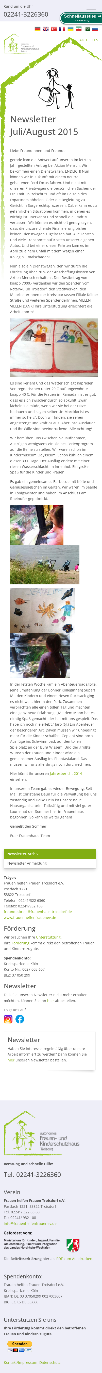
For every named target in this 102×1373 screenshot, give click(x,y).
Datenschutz (50, 1362)
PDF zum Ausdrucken (74, 1258)
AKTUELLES (88, 39)
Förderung (20, 943)
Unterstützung (48, 937)
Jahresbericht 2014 (66, 773)
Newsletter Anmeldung (27, 863)
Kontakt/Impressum (20, 1362)
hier (50, 1000)
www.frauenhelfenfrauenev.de (30, 917)
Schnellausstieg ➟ (82, 16)
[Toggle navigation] (91, 7)
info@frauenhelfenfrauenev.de (30, 1223)
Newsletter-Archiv (22, 853)
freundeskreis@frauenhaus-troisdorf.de (38, 911)
